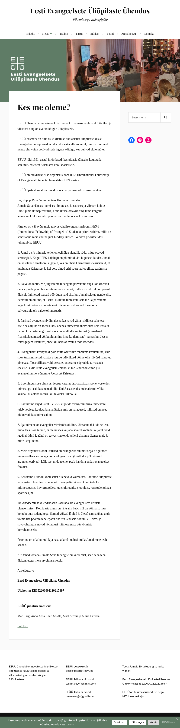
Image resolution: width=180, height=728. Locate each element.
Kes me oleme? (44, 107)
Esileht (30, 33)
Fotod (110, 33)
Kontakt (149, 33)
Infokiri (94, 33)
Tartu (79, 33)
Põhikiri (23, 626)
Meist (45, 33)
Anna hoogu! (129, 33)
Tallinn (64, 33)
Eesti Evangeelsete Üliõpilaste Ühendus (90, 10)
